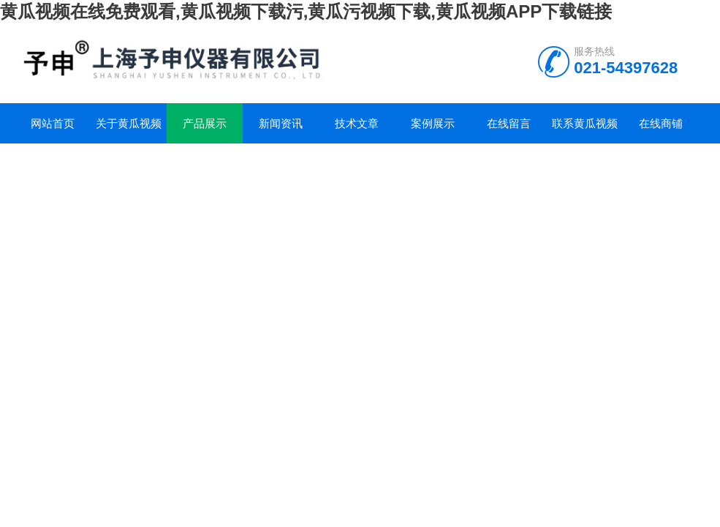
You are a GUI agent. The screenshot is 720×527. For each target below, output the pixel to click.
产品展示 (205, 123)
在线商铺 (661, 123)
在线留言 (509, 123)
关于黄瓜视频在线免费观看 (129, 130)
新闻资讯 (281, 123)
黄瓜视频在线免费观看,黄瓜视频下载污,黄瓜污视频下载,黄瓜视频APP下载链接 (306, 11)
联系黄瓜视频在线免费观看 (585, 130)
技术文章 (357, 123)
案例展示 (433, 123)
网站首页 (53, 123)
